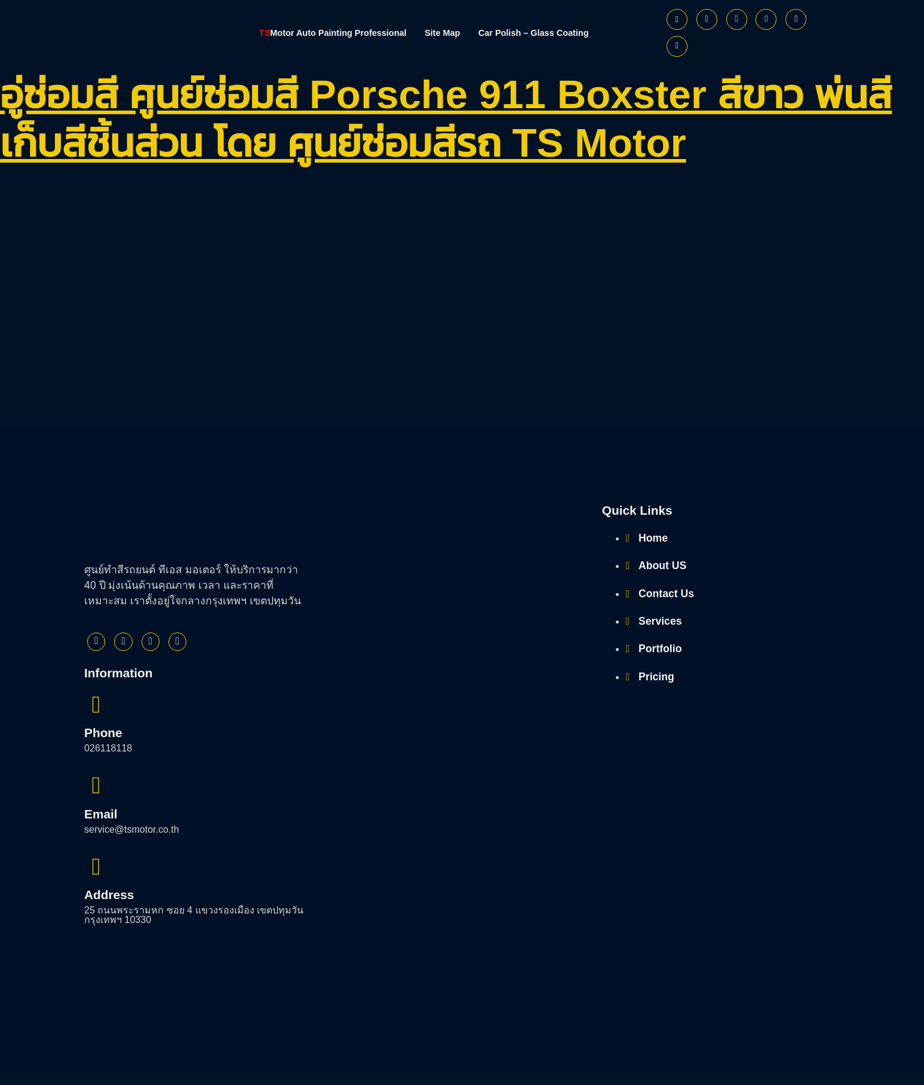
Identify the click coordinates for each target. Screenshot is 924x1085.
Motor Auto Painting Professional (319, 32)
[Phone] (677, 46)
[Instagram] (736, 19)
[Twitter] (706, 19)
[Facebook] (677, 19)
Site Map (444, 32)
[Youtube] (766, 19)
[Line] (795, 19)
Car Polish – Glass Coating (549, 32)
